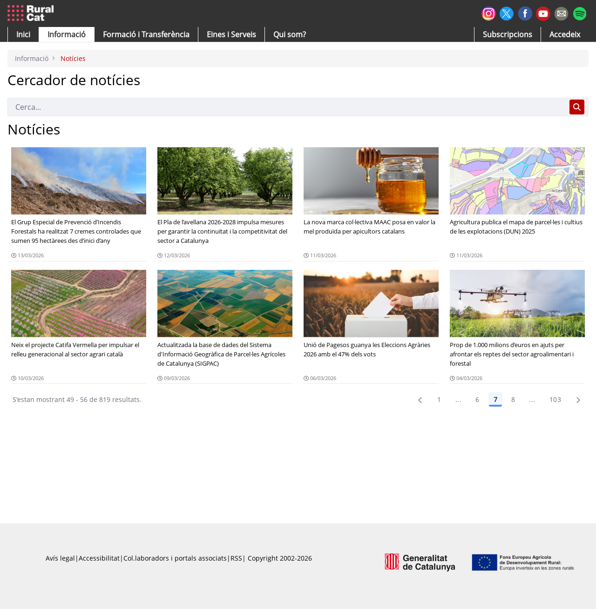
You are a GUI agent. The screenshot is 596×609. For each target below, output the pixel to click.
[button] (23, 34)
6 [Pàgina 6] (477, 399)
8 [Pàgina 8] (513, 399)
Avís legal (60, 558)
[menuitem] (146, 34)
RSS (236, 558)
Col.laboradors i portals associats (175, 558)
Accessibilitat (99, 558)
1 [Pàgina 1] (439, 399)
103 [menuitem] (555, 399)
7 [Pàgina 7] (495, 399)
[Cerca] (286, 107)
